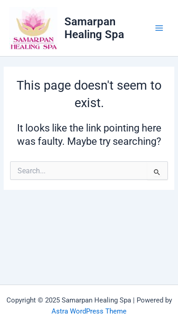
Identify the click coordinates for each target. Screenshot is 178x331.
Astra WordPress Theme (89, 311)
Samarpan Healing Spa (94, 28)
